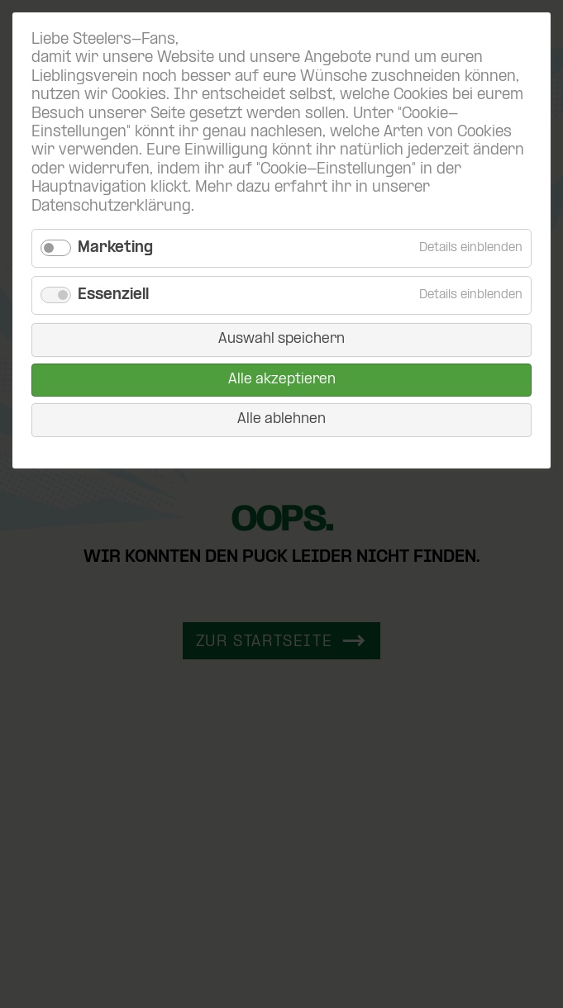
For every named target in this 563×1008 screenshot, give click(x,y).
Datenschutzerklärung (111, 207)
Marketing (115, 248)
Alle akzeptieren (282, 380)
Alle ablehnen (281, 419)
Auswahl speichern (281, 339)
